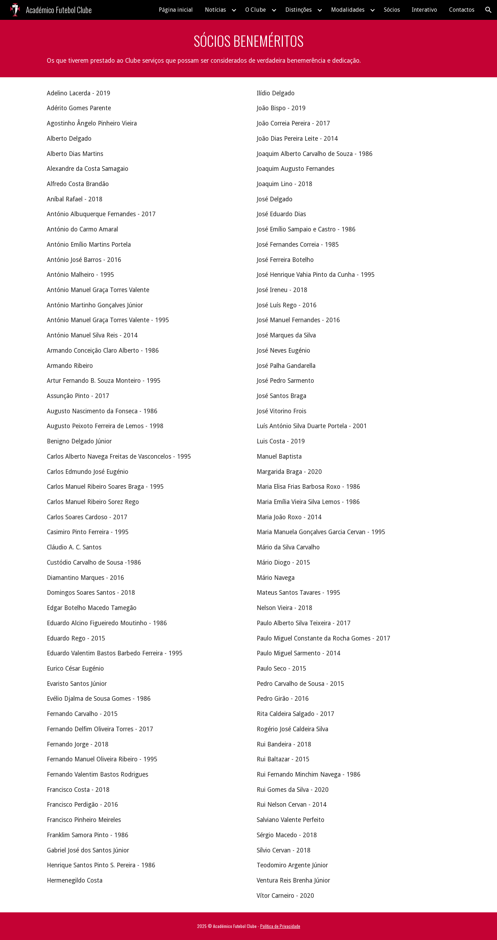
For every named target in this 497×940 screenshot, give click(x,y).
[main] (248, 48)
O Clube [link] (255, 9)
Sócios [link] (392, 9)
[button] (488, 9)
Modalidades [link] (347, 9)
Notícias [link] (215, 9)
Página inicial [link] (176, 9)
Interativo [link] (424, 9)
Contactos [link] (461, 9)
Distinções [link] (298, 9)
